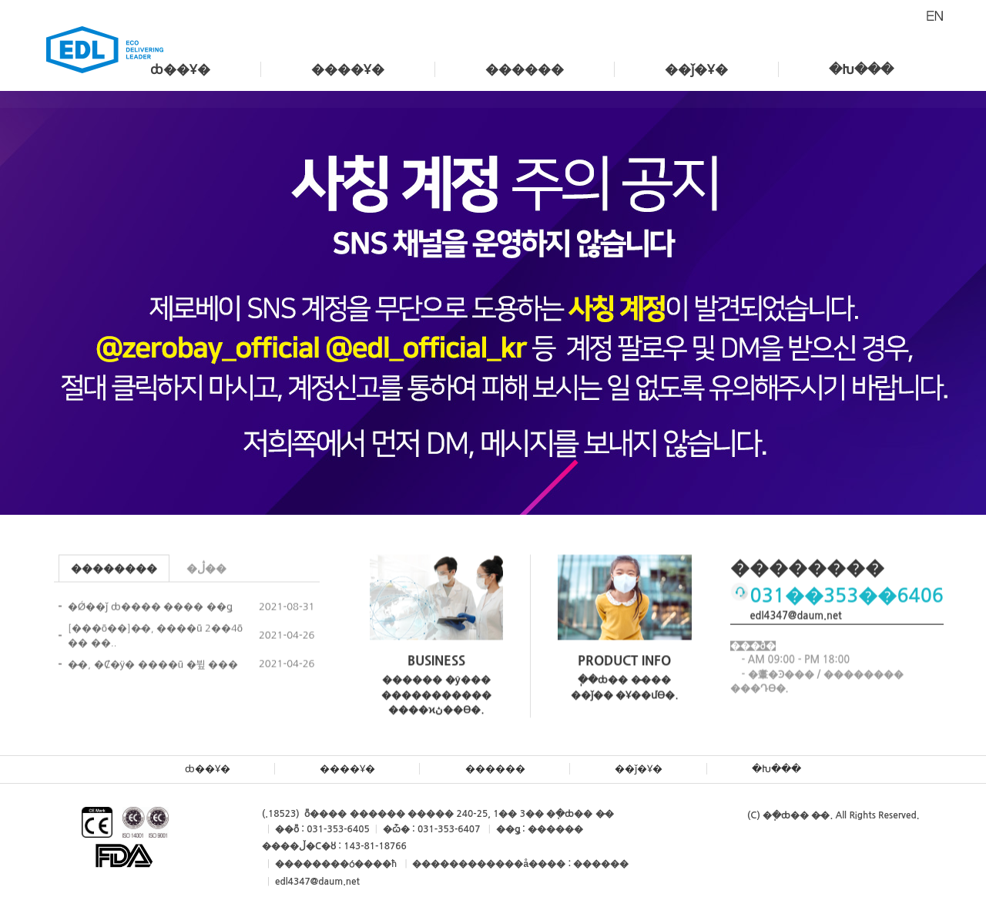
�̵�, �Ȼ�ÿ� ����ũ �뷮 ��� (153, 667)
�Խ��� (861, 69)
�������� (114, 572)
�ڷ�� (206, 572)
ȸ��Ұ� (180, 69)
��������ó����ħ (336, 864)
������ (524, 69)
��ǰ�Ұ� (696, 69)
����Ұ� (347, 69)
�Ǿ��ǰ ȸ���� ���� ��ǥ (150, 610)
